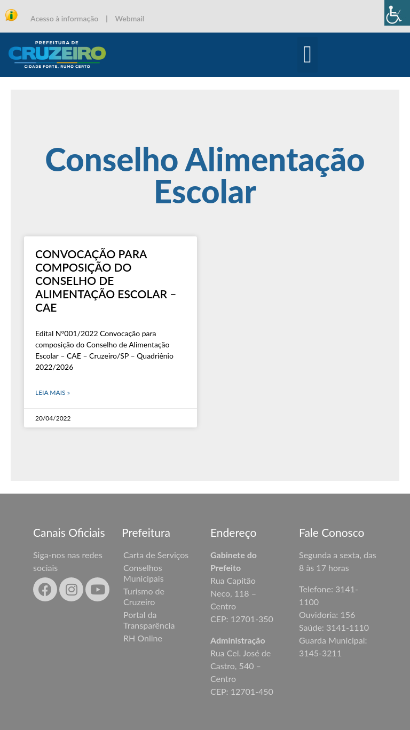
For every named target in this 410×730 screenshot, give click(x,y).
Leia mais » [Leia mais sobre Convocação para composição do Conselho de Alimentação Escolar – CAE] (52, 392)
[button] (307, 55)
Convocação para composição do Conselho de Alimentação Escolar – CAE (105, 280)
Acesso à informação (64, 18)
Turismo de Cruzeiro (143, 596)
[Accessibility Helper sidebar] (397, 13)
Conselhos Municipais (143, 572)
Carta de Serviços (155, 555)
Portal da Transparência (149, 619)
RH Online (142, 638)
